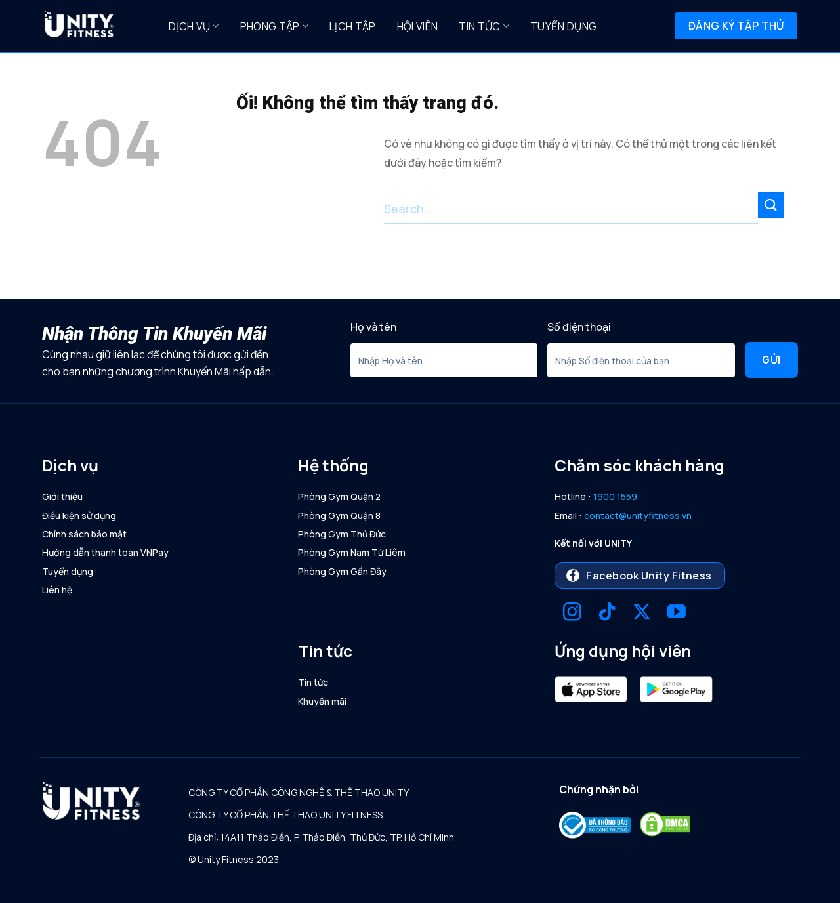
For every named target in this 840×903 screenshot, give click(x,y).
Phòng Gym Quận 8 (339, 515)
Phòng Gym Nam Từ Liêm (352, 552)
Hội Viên (417, 26)
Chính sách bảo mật (84, 534)
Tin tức (484, 26)
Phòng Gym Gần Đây (342, 571)
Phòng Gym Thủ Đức (342, 534)
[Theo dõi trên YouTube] (676, 613)
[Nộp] (771, 205)
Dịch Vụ (194, 26)
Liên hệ (57, 589)
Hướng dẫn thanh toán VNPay (105, 552)
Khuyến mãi (322, 701)
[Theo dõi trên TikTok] (607, 613)
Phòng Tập (274, 26)
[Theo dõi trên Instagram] (572, 613)
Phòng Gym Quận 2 (339, 496)
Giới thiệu (62, 496)
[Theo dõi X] (642, 613)
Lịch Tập (352, 26)
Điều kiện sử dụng (79, 515)
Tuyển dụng (563, 26)
